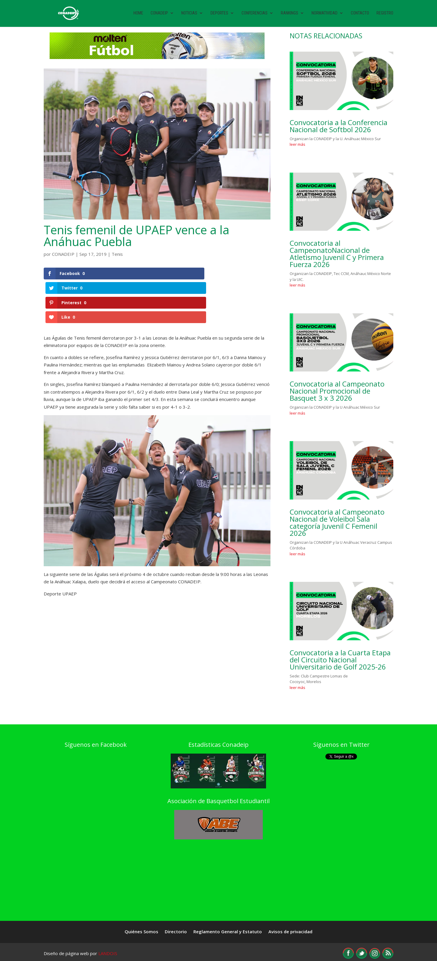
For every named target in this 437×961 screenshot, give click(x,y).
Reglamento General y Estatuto (227, 931)
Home (138, 14)
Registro (384, 14)
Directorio (176, 931)
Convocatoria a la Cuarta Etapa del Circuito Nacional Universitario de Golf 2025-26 (340, 660)
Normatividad (324, 14)
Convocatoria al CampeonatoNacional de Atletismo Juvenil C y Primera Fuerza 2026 (337, 253)
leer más (297, 144)
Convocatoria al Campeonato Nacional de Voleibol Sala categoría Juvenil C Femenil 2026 (337, 522)
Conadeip (159, 14)
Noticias (189, 14)
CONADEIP (63, 254)
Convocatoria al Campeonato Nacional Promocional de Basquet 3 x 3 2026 (337, 391)
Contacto (360, 14)
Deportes (219, 14)
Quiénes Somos (141, 931)
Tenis (117, 254)
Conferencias (255, 14)
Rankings (289, 14)
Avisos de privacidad (290, 931)
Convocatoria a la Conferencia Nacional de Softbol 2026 (338, 125)
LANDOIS (107, 953)
